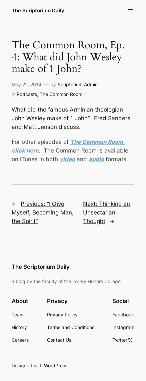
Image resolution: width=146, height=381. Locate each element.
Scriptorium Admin (78, 84)
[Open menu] (130, 11)
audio (96, 159)
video (67, 159)
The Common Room (61, 94)
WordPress (55, 365)
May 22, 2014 (26, 84)
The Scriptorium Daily (38, 11)
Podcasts (27, 94)
